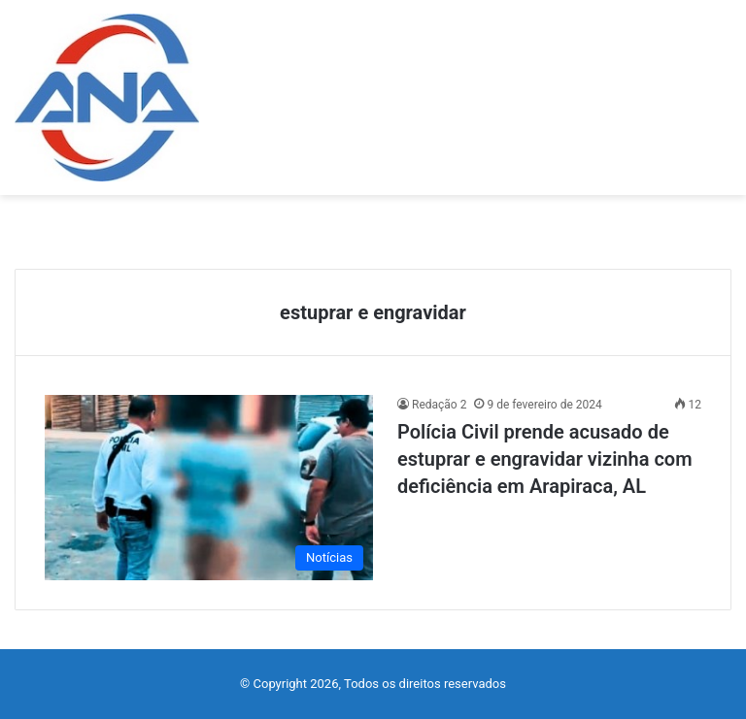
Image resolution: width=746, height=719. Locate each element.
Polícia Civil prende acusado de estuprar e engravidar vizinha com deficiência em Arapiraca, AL (545, 459)
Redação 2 (439, 404)
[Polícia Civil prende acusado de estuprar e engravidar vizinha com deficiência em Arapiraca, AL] (209, 487)
